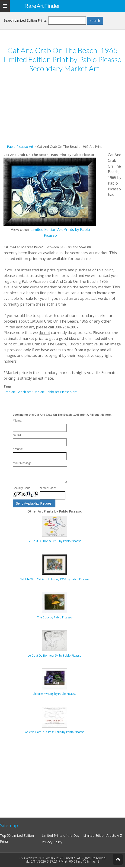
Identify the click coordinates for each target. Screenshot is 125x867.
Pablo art (52, 392)
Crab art (9, 392)
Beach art (23, 392)
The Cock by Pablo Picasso (54, 617)
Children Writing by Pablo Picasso (54, 694)
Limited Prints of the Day (60, 835)
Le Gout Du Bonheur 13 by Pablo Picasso (54, 541)
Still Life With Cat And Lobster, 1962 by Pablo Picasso (54, 579)
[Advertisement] (62, 111)
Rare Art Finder (42, 6)
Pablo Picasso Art (20, 146)
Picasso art (68, 392)
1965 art (38, 392)
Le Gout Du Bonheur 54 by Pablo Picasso (54, 656)
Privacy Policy (52, 842)
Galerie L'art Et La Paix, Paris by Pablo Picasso (54, 732)
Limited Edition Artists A (101, 835)
